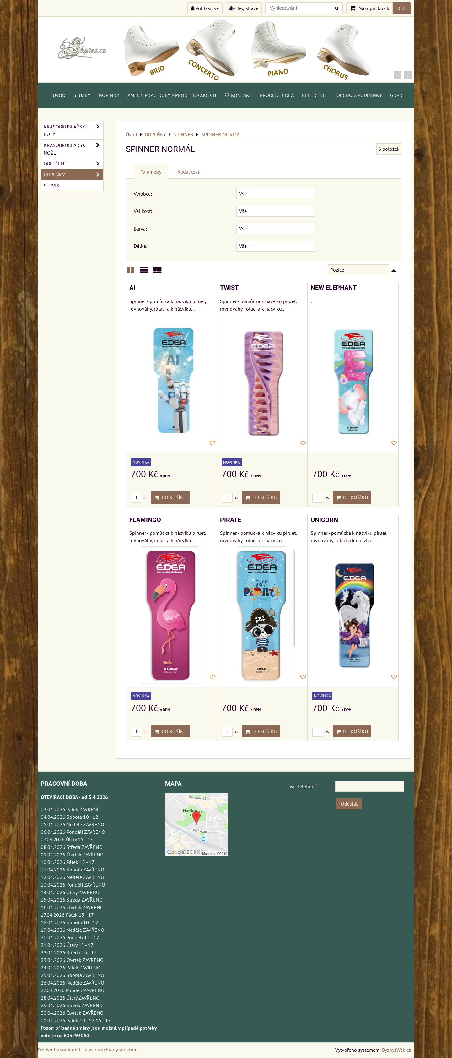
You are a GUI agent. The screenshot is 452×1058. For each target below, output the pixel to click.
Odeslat (349, 803)
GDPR (396, 95)
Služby (81, 95)
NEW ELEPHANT (334, 287)
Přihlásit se (205, 8)
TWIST (229, 287)
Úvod (59, 95)
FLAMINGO (145, 520)
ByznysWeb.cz (396, 1050)
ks (139, 498)
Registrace (243, 8)
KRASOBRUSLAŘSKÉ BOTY (73, 130)
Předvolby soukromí (59, 1049)
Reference (315, 95)
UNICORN (324, 520)
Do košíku (170, 497)
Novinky (109, 95)
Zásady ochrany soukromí (112, 1049)
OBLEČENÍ (73, 163)
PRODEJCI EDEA (277, 95)
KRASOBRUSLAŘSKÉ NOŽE (73, 149)
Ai (132, 287)
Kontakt (238, 95)
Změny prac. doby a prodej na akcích (171, 95)
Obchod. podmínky (359, 95)
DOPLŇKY (73, 174)
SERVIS (51, 185)
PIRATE (230, 520)
